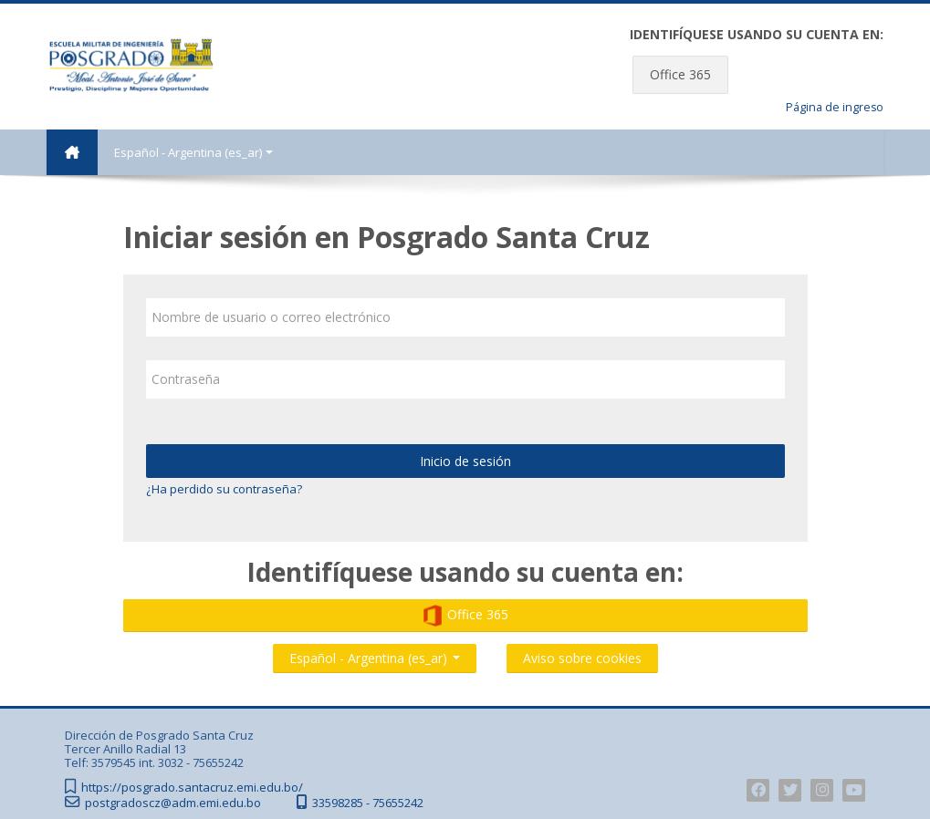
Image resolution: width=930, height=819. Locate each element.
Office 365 (680, 74)
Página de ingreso (834, 107)
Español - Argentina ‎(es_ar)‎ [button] (374, 654)
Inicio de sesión (465, 461)
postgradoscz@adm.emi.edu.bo (173, 803)
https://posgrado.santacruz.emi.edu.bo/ (192, 787)
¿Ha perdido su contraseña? (224, 489)
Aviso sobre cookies (582, 658)
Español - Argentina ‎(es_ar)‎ (193, 152)
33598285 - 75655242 (367, 803)
